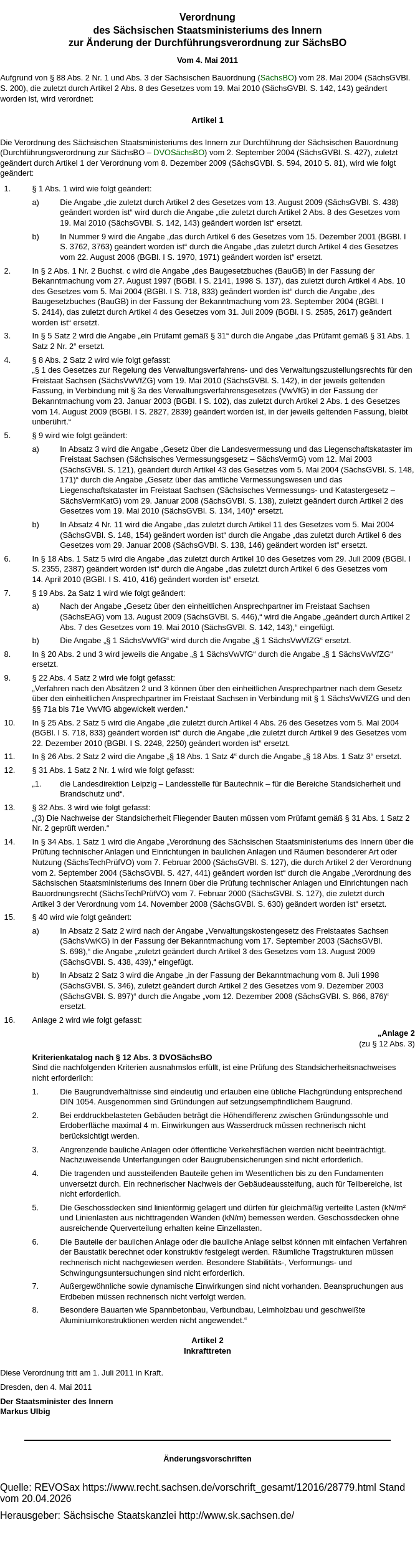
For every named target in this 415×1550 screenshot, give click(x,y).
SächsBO (277, 77)
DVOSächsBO (178, 152)
